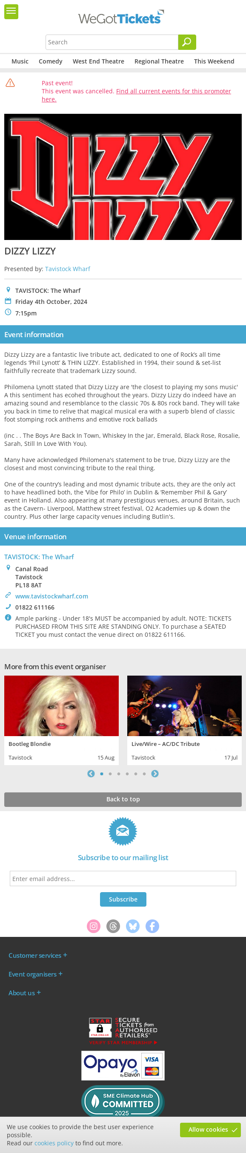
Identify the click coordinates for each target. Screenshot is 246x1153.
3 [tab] (119, 773)
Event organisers (32, 974)
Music (20, 61)
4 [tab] (127, 773)
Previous (91, 773)
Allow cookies (208, 1129)
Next (155, 773)
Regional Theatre (159, 61)
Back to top (123, 799)
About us (21, 992)
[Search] (187, 42)
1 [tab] (102, 773)
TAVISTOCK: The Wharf (39, 556)
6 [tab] (144, 773)
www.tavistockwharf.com (51, 596)
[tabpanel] (61, 719)
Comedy (51, 61)
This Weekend (214, 61)
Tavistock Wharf (67, 269)
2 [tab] (110, 773)
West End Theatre (98, 61)
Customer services (35, 955)
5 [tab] (136, 773)
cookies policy (54, 1143)
